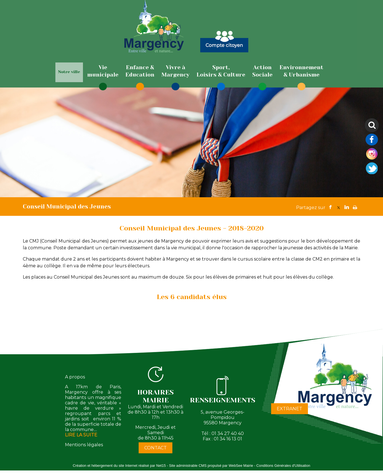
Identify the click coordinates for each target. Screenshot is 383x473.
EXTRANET (289, 408)
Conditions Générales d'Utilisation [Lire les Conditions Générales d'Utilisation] (283, 465)
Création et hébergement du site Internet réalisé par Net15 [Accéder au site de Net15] (119, 465)
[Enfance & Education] (140, 71)
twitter (338, 207)
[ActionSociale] (262, 71)
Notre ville (69, 72)
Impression (355, 206)
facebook (330, 207)
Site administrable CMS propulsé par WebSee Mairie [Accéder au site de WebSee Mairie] (211, 465)
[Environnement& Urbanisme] (301, 71)
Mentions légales (84, 444)
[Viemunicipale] (102, 71)
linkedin (346, 207)
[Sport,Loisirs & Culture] (221, 71)
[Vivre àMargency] (175, 71)
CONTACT (155, 447)
